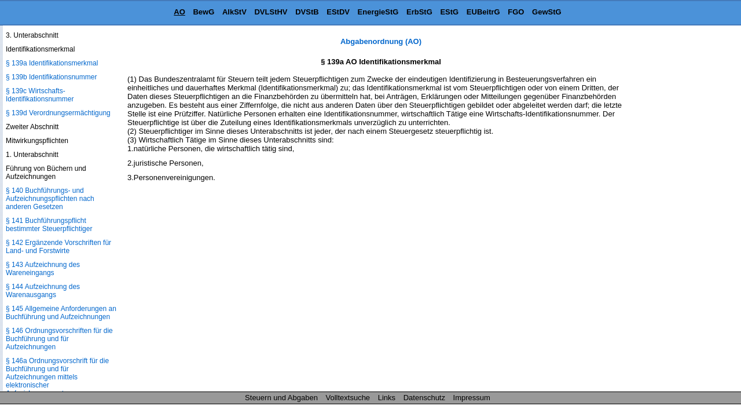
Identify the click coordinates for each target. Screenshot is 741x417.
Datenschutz (424, 397)
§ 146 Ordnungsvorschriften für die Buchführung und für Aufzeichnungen (59, 339)
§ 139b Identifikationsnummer (51, 77)
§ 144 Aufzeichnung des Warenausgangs (43, 291)
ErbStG (419, 12)
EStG (449, 12)
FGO (516, 12)
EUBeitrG (483, 12)
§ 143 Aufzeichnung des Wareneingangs (43, 269)
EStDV (338, 12)
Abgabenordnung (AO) (380, 41)
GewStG (547, 12)
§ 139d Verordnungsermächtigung (58, 113)
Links (386, 397)
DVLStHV (270, 12)
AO (179, 12)
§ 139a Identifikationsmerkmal (52, 63)
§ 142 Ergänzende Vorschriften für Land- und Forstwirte (58, 247)
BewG (203, 12)
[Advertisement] (683, 211)
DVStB (306, 12)
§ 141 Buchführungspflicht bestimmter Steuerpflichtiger (49, 225)
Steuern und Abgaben (281, 397)
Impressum (471, 397)
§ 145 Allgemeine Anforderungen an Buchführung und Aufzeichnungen (61, 313)
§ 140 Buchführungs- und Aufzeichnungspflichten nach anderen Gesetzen (50, 198)
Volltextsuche (348, 397)
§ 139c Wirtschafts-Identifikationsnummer (40, 95)
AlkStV (234, 12)
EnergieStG (378, 12)
